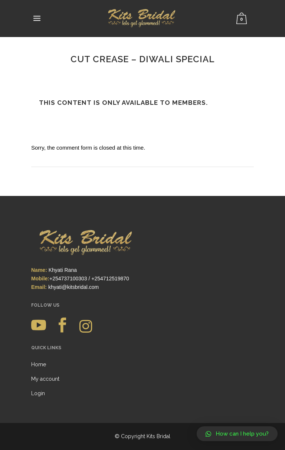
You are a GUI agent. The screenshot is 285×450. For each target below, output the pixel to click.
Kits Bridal (158, 436)
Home (38, 364)
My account (45, 379)
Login (38, 393)
